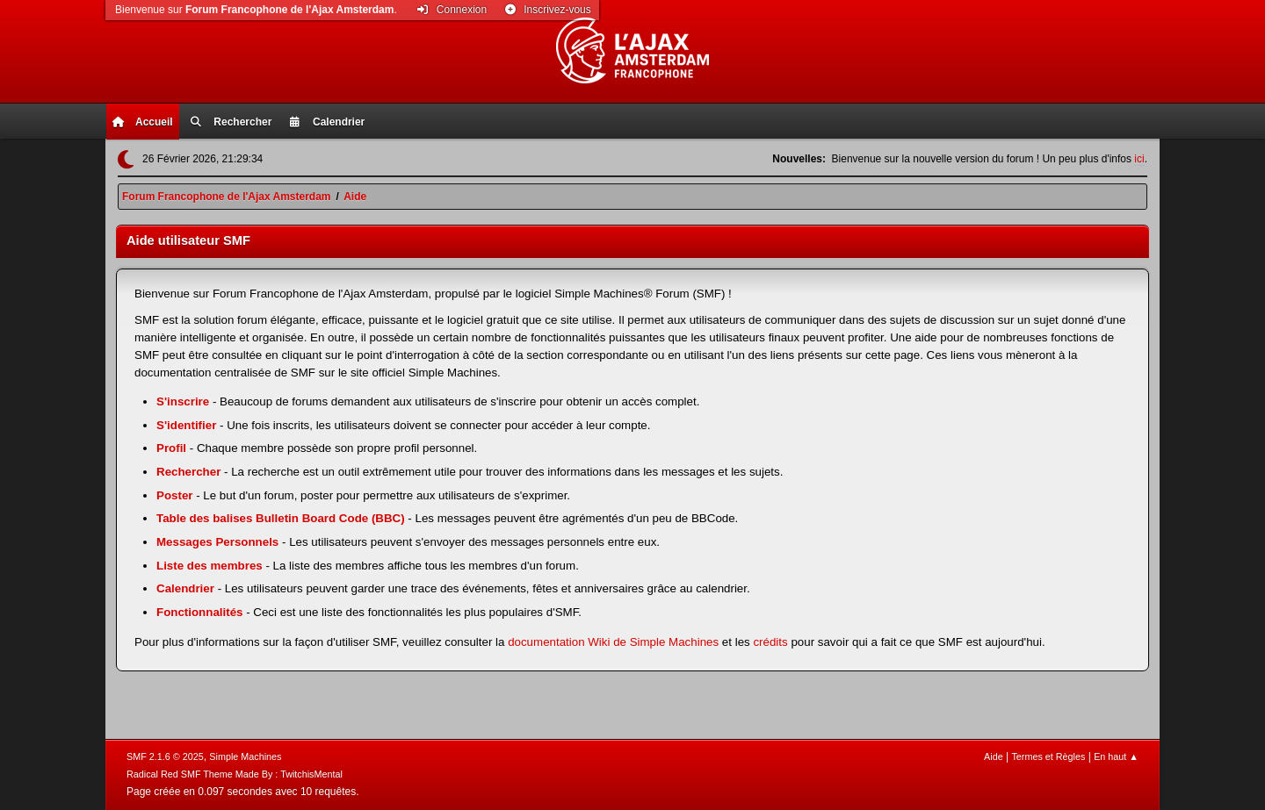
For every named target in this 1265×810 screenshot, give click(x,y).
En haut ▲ (1116, 756)
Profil (171, 448)
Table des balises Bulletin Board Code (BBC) (280, 518)
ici (1139, 159)
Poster (174, 495)
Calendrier (185, 588)
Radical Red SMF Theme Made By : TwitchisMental (234, 774)
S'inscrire (182, 401)
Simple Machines (245, 756)
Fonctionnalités (199, 612)
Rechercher (188, 471)
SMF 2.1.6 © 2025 (165, 756)
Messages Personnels (217, 541)
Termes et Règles (1048, 756)
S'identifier (186, 425)
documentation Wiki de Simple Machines (613, 642)
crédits (770, 642)
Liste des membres (209, 565)
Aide (993, 756)
